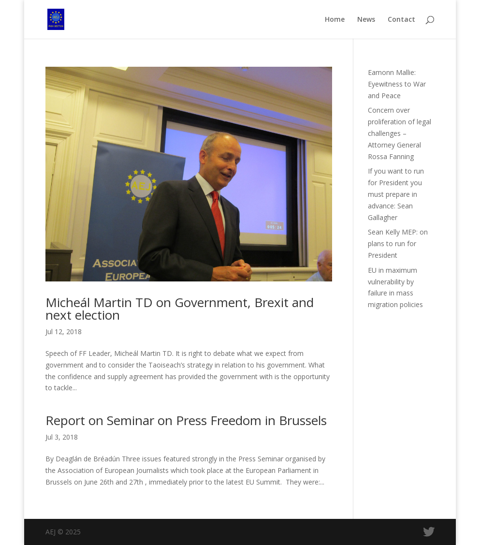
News (366, 20)
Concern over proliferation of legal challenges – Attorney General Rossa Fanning (399, 133)
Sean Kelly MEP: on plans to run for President (398, 243)
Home (335, 20)
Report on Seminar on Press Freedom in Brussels (186, 420)
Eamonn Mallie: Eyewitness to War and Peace (397, 84)
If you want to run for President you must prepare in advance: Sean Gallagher (396, 193)
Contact (401, 20)
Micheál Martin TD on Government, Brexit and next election (179, 309)
